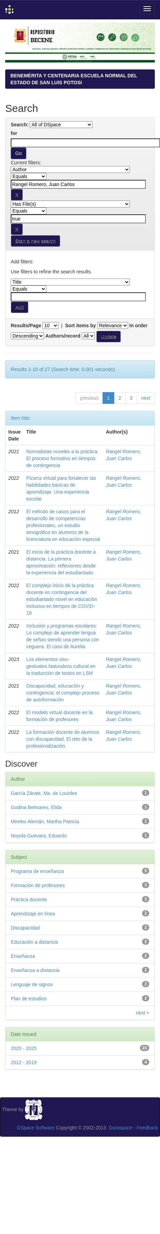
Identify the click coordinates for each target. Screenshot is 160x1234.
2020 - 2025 (24, 1048)
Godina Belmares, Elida (36, 807)
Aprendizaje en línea (33, 913)
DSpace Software (36, 1127)
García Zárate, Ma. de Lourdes (44, 793)
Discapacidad (25, 928)
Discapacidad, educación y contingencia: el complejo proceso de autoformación (62, 692)
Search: (19, 124)
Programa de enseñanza (37, 871)
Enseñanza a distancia (35, 970)
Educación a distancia (34, 942)
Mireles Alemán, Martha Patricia (45, 821)
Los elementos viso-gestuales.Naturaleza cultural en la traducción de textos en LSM (61, 666)
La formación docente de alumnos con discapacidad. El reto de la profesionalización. (62, 739)
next (145, 398)
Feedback (147, 1127)
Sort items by (80, 325)
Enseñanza (23, 956)
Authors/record (62, 336)
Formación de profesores (38, 885)
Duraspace (120, 1127)
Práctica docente (29, 899)
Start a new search (35, 241)
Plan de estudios (29, 998)
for (14, 133)
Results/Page (26, 325)
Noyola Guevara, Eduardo (39, 835)
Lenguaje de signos (32, 984)
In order (139, 325)
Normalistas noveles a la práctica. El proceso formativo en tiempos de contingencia (62, 458)
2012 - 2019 (24, 1062)
